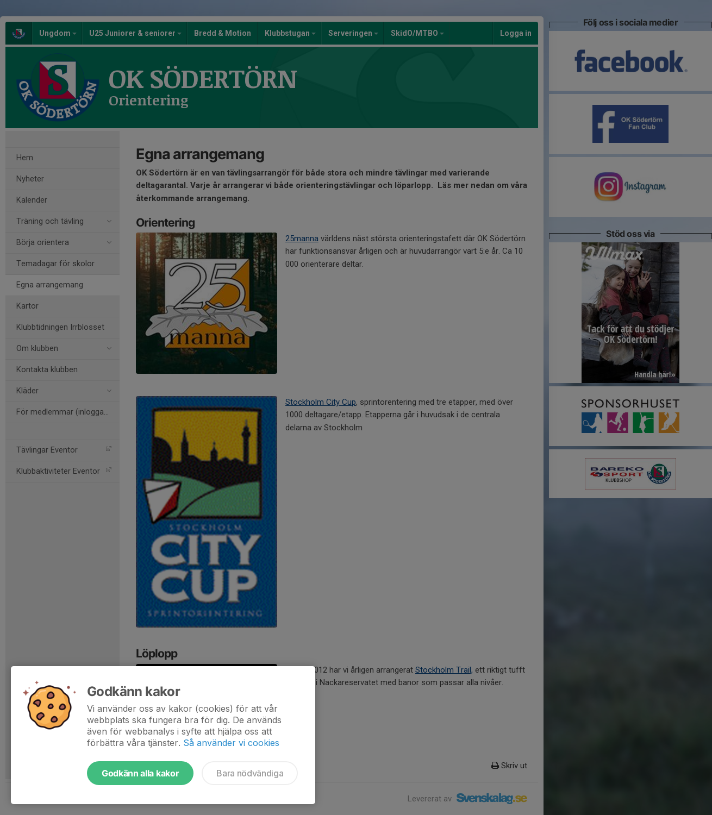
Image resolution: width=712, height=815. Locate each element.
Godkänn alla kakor (140, 773)
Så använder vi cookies (231, 742)
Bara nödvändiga (249, 773)
